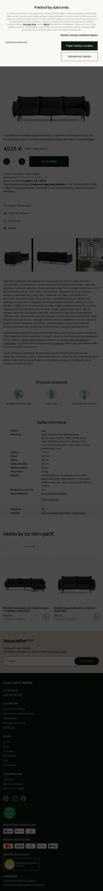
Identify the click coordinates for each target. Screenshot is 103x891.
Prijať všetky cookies (79, 46)
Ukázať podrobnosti (16, 42)
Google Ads (29, 24)
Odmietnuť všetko (79, 56)
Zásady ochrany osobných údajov (79, 35)
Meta (46, 24)
